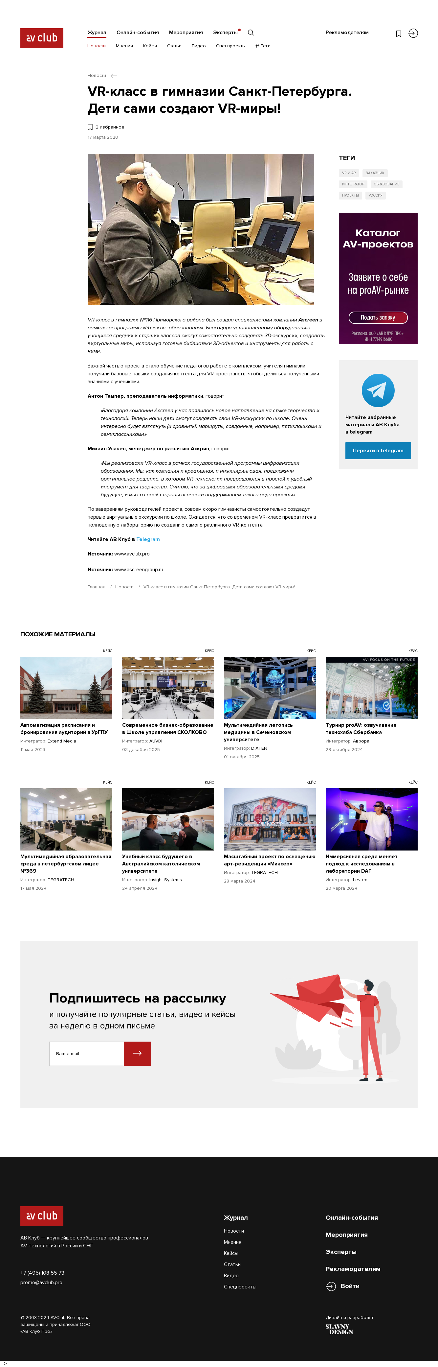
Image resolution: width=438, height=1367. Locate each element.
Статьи (174, 46)
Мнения (124, 46)
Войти (350, 1286)
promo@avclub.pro (41, 1282)
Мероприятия (186, 32)
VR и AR (349, 173)
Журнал (96, 32)
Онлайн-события (138, 32)
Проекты (350, 195)
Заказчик (375, 173)
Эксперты (225, 32)
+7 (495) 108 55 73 (42, 1273)
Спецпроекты (231, 46)
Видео (199, 46)
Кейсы (150, 46)
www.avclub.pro (132, 554)
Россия (376, 195)
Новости (96, 46)
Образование (386, 184)
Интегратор (353, 184)
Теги (263, 46)
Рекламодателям (347, 32)
